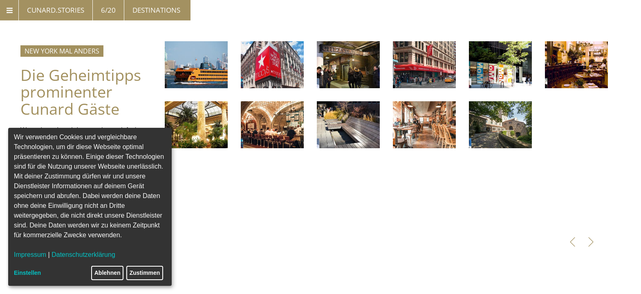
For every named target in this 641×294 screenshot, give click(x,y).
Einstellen (27, 273)
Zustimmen (145, 273)
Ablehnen (107, 273)
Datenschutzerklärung (83, 254)
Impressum (30, 254)
